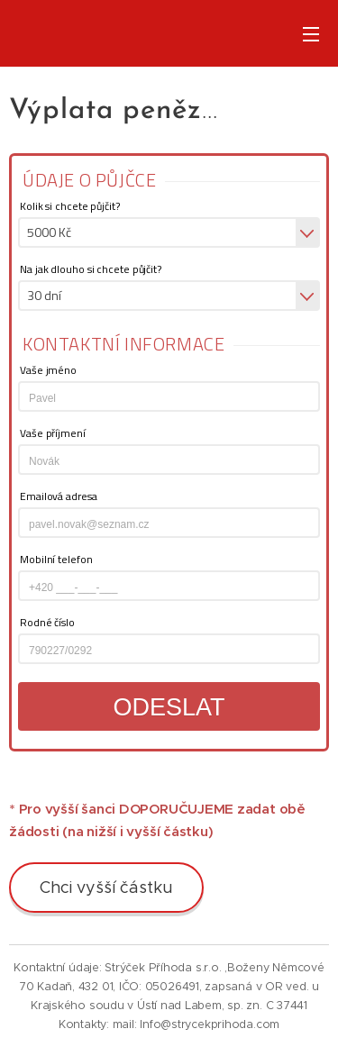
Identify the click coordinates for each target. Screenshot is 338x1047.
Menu (311, 34)
